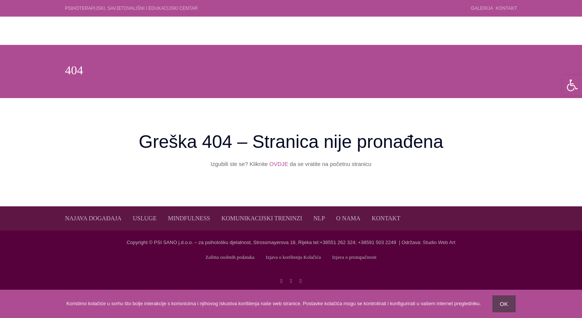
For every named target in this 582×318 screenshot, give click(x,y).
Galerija (482, 8)
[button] (572, 85)
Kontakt (506, 8)
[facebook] (281, 281)
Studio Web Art (439, 242)
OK (504, 304)
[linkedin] (300, 281)
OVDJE (278, 164)
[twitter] (291, 281)
